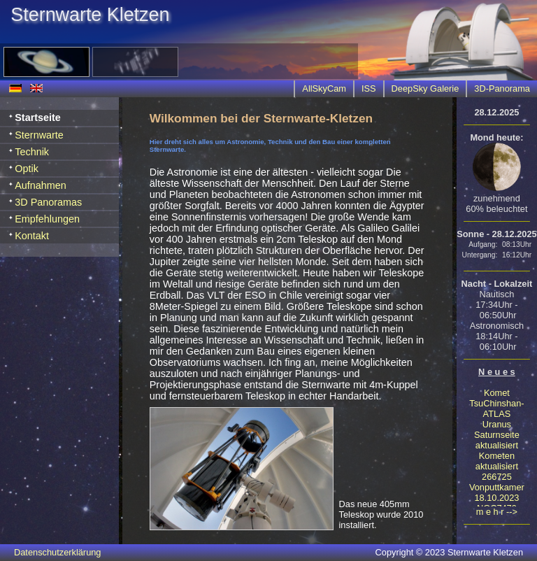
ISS (368, 88)
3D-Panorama (502, 88)
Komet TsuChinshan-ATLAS (496, 403)
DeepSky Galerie (425, 88)
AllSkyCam (324, 88)
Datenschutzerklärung (57, 552)
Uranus (496, 424)
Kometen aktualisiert (496, 460)
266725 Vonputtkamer (496, 481)
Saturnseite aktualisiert (497, 439)
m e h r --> (496, 511)
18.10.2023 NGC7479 (496, 502)
